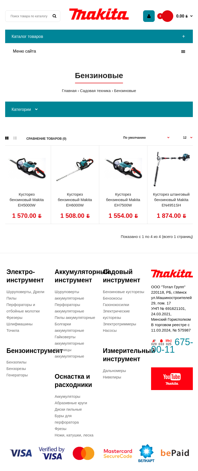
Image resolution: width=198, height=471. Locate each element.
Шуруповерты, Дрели (25, 292)
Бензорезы (16, 368)
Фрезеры (14, 317)
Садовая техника (95, 90)
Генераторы (17, 375)
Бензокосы (112, 298)
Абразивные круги (71, 403)
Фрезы (60, 428)
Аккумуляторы (67, 396)
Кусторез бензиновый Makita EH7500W (123, 199)
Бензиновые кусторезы (123, 292)
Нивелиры (112, 377)
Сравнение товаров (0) (46, 139)
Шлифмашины (19, 324)
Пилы (11, 298)
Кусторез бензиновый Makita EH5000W (27, 199)
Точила (12, 330)
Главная (69, 90)
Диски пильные (68, 409)
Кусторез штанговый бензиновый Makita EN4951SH (171, 199)
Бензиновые (125, 90)
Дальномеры (114, 370)
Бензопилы (16, 362)
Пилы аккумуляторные (75, 317)
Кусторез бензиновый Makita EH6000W (75, 199)
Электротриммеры (119, 324)
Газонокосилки (116, 304)
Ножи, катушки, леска (74, 435)
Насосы (110, 330)
